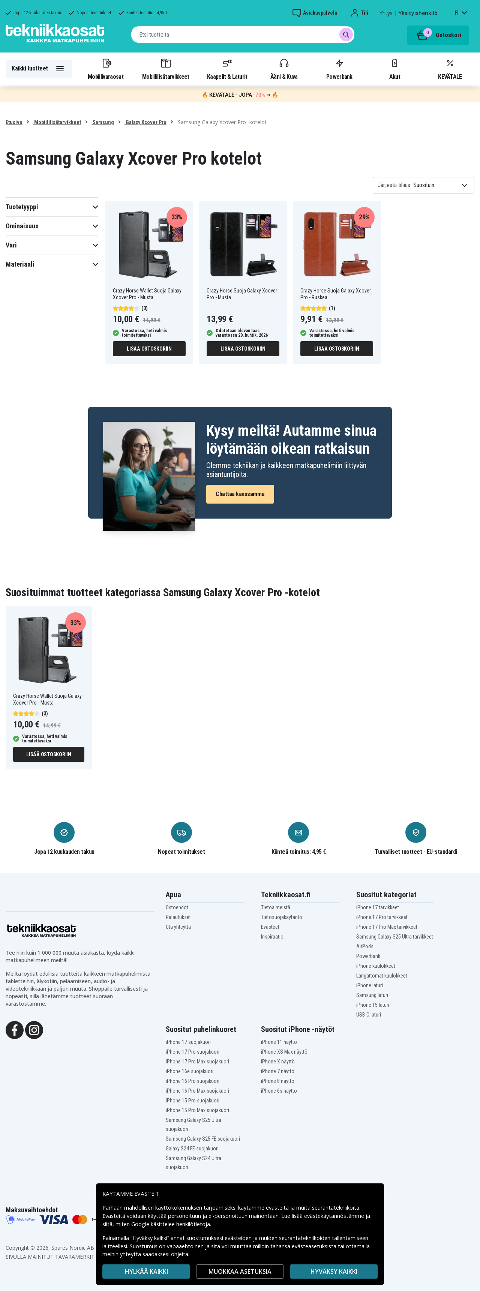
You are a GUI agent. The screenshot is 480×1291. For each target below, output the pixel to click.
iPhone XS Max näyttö (284, 1052)
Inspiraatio (272, 937)
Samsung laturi (372, 995)
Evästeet (270, 927)
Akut (394, 68)
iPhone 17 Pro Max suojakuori (197, 1062)
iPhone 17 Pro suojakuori (192, 1052)
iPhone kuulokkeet (375, 966)
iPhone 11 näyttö (279, 1042)
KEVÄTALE (450, 68)
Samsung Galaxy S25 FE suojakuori (203, 1139)
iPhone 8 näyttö (277, 1081)
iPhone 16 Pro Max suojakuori (197, 1091)
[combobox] (242, 34)
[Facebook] (15, 1029)
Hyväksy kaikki (333, 1271)
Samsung (103, 122)
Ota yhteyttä (178, 927)
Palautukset (178, 917)
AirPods (365, 946)
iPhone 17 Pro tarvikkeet (382, 917)
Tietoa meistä (275, 907)
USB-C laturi (368, 1015)
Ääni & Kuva (283, 68)
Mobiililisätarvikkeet (165, 68)
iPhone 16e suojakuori (189, 1071)
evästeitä (278, 1207)
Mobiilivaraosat (105, 68)
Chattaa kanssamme (240, 494)
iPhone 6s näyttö (279, 1091)
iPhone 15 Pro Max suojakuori (197, 1110)
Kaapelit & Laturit (227, 68)
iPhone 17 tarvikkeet (377, 907)
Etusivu (14, 122)
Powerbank (339, 68)
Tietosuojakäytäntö (281, 917)
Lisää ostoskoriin (149, 349)
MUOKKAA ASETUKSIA (240, 1271)
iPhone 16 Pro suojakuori (192, 1081)
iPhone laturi (369, 985)
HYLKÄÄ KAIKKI (146, 1271)
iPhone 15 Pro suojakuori (192, 1101)
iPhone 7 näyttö (277, 1071)
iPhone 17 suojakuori (188, 1042)
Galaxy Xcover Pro (145, 122)
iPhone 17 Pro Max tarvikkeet (386, 927)
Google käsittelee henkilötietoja (170, 1224)
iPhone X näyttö (278, 1062)
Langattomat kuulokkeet (381, 976)
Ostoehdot (177, 907)
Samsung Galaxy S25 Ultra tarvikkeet (394, 937)
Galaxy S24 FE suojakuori (192, 1149)
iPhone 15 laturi (372, 1005)
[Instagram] (34, 1029)
